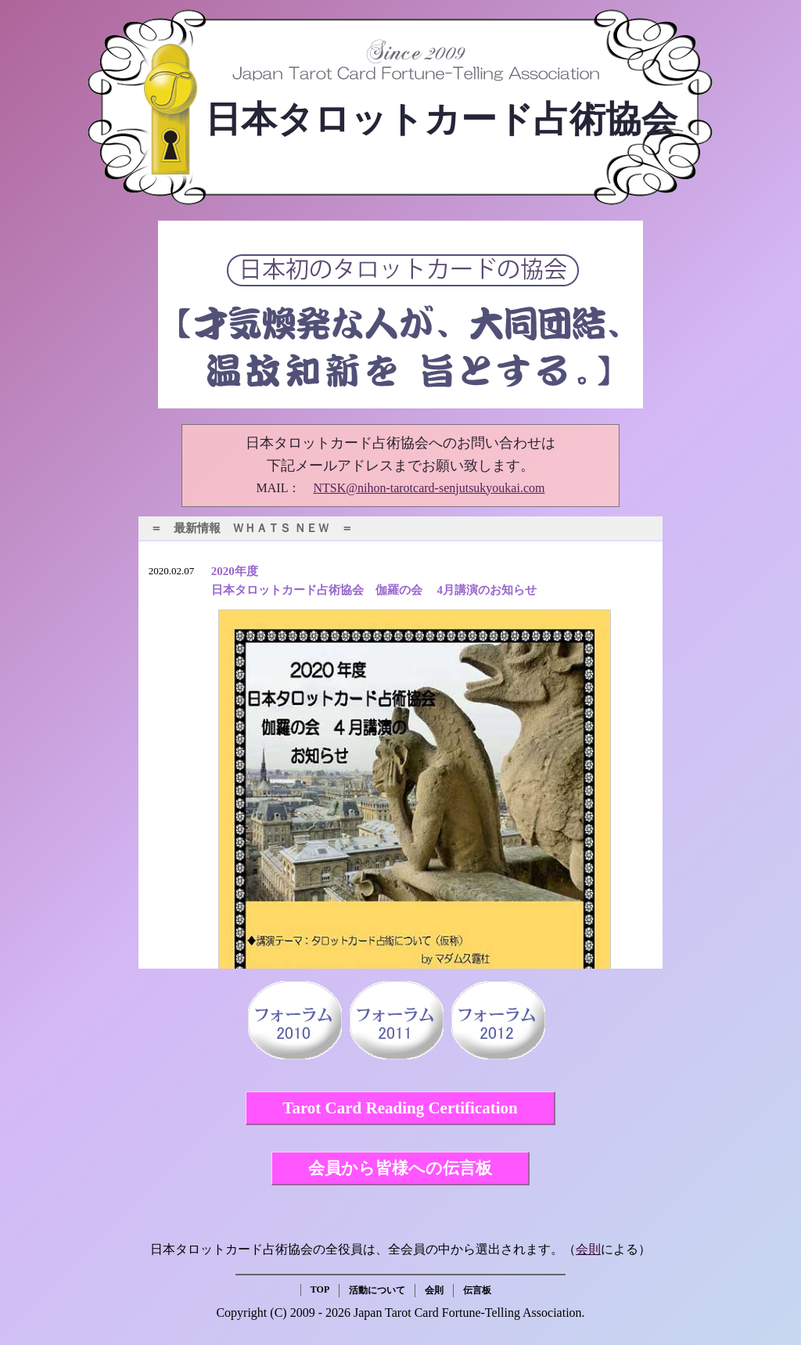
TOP (320, 1289)
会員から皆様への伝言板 (400, 1168)
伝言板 (477, 1290)
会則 (588, 1249)
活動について (377, 1290)
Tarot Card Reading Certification (399, 1108)
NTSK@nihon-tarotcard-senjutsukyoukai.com (428, 487)
